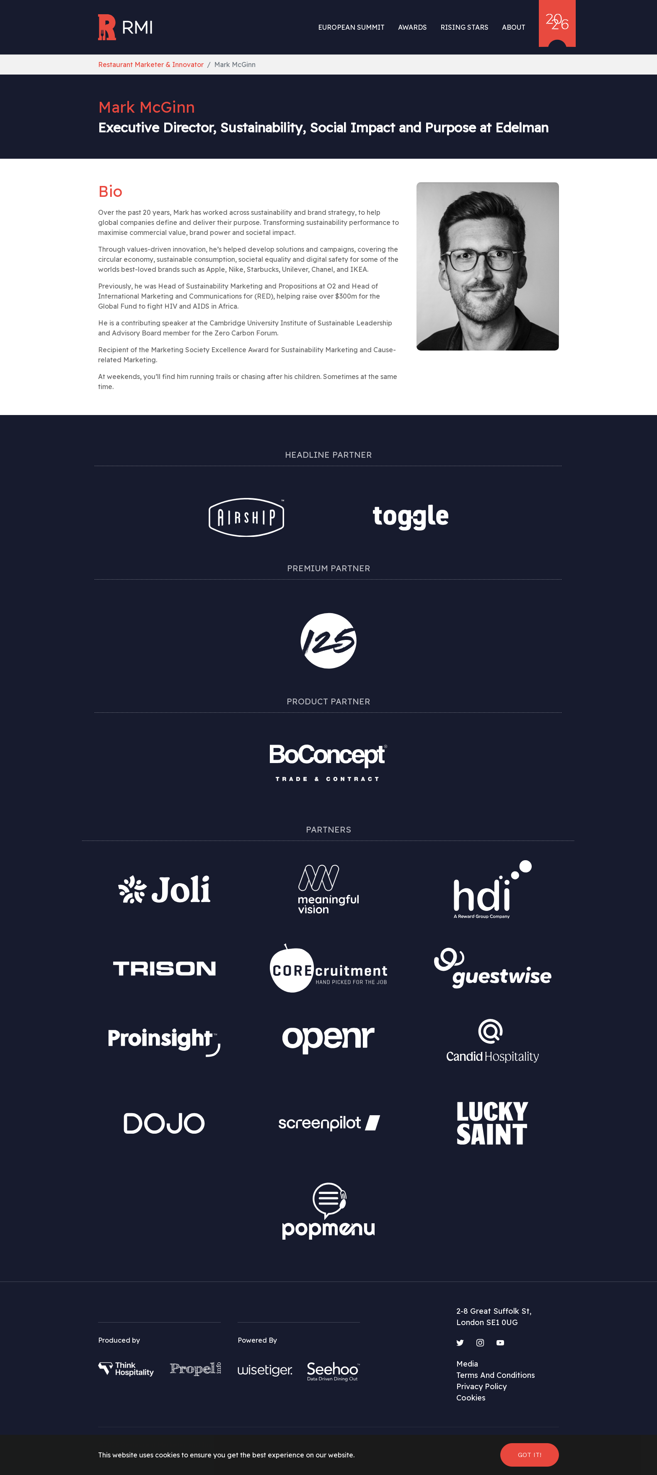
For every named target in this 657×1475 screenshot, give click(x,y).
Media (467, 1364)
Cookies (471, 1398)
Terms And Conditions (495, 1375)
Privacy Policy (481, 1386)
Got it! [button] (529, 1455)
